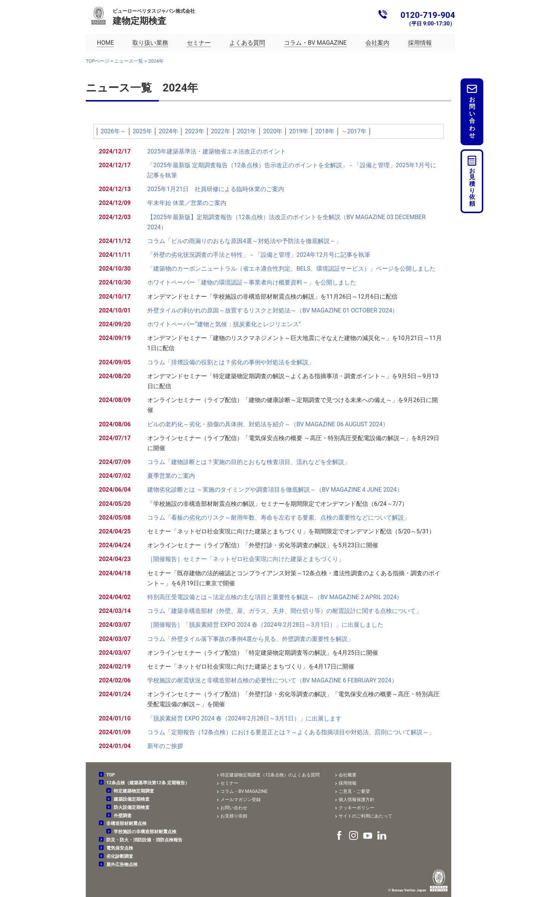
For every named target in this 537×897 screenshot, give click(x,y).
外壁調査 (123, 815)
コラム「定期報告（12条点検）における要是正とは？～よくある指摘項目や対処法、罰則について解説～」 (290, 732)
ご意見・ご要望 (354, 791)
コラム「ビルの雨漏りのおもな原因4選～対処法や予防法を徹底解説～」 (244, 241)
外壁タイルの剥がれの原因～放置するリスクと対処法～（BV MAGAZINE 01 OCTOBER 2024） (272, 310)
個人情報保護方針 (356, 799)
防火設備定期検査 (132, 807)
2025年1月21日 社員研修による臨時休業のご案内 (215, 189)
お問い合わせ (472, 117)
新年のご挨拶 (165, 746)
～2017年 (354, 131)
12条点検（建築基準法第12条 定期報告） (147, 782)
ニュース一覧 (128, 61)
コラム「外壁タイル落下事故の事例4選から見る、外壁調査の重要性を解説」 (250, 638)
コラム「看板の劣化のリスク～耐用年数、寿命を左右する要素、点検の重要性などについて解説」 (278, 517)
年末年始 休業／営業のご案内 (186, 202)
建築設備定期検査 (132, 799)
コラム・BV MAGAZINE (243, 791)
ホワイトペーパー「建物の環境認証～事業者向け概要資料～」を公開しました (251, 282)
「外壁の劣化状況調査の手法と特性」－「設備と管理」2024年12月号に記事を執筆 (258, 254)
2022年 (220, 131)
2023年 (194, 131)
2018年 (325, 131)
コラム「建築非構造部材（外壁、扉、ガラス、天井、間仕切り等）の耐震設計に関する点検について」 (284, 610)
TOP (110, 775)
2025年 (142, 131)
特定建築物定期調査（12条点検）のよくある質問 (270, 775)
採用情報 (348, 783)
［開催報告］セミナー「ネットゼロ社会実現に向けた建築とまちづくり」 (245, 559)
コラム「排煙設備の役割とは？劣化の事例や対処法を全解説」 (230, 362)
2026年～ (113, 131)
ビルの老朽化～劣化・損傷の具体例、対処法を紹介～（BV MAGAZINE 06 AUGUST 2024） (268, 424)
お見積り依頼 (472, 187)
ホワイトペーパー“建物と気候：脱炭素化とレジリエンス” (224, 324)
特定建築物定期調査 (134, 791)
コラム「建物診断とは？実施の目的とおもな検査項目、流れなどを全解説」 (248, 461)
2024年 (168, 131)
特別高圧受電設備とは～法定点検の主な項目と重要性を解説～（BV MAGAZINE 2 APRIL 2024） (274, 597)
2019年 (298, 131)
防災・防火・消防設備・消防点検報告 (144, 840)
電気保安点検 (119, 848)
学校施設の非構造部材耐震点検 (145, 831)
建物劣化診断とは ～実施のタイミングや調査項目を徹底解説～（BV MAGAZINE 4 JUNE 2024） (275, 489)
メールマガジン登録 (240, 799)
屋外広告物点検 (122, 864)
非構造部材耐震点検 (126, 823)
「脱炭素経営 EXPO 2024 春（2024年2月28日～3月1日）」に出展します (244, 718)
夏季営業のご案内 (171, 475)
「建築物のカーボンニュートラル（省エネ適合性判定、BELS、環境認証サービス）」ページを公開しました (291, 268)
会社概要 (348, 775)
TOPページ (97, 61)
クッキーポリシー (356, 807)
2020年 (272, 131)
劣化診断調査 (119, 856)
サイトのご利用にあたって (365, 816)
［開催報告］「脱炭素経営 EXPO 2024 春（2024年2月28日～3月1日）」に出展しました (265, 624)
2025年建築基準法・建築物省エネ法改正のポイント (216, 151)
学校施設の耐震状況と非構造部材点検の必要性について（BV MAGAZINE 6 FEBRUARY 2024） (272, 680)
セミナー (229, 783)
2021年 (247, 131)
